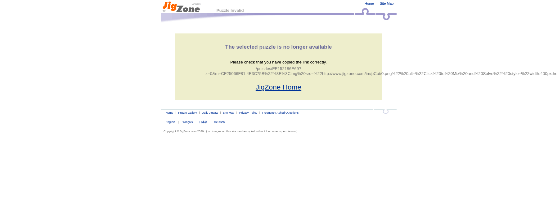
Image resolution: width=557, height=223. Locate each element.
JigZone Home (278, 87)
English (170, 122)
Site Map (386, 3)
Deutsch (219, 122)
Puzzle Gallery (187, 112)
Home (369, 3)
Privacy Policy (248, 112)
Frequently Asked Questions (280, 112)
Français (187, 122)
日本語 (203, 122)
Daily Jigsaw (210, 112)
